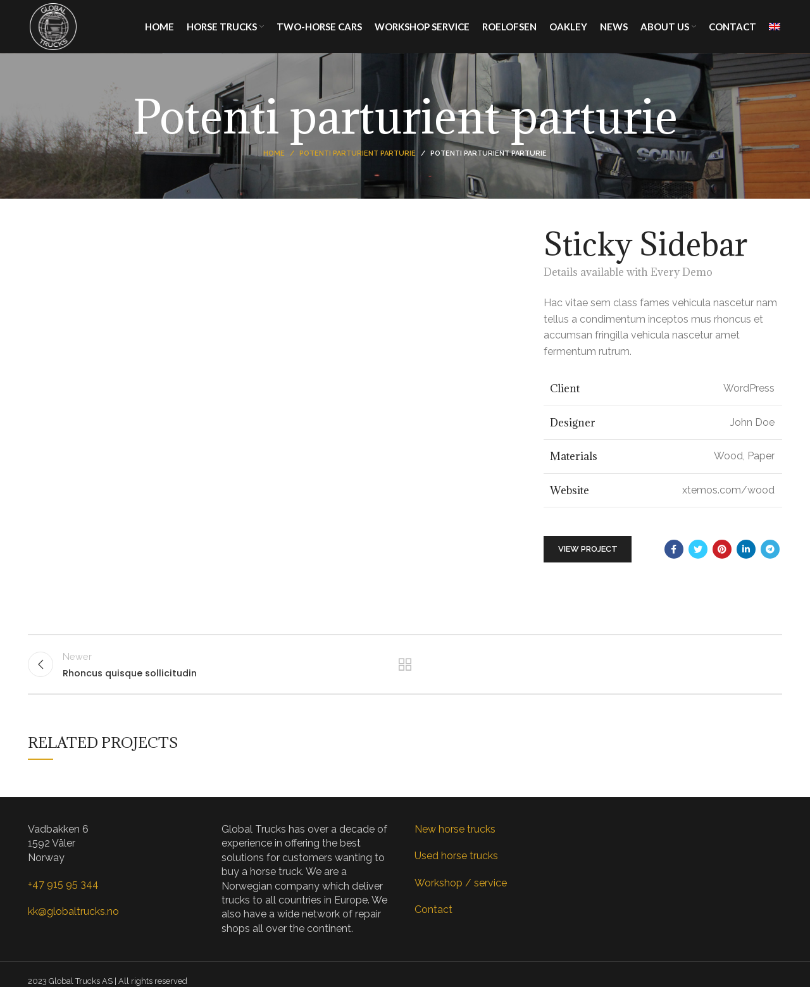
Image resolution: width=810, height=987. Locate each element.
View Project (588, 559)
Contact (433, 923)
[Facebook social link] (673, 559)
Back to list (405, 676)
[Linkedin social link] (746, 559)
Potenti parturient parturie (357, 164)
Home (274, 164)
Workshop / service (460, 897)
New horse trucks (454, 843)
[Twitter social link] (697, 559)
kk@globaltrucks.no (73, 925)
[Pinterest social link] (722, 559)
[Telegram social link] (770, 559)
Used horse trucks (456, 870)
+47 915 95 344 (63, 898)
